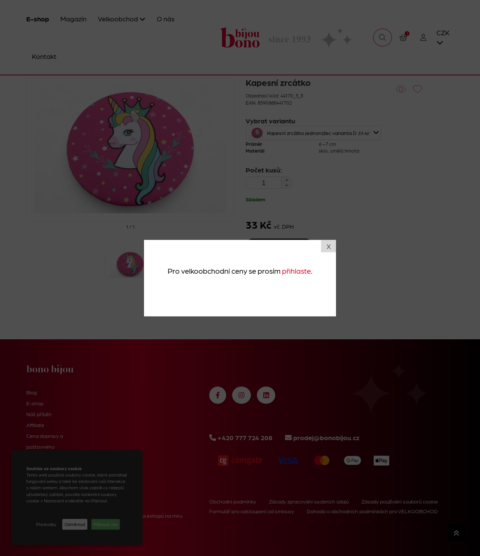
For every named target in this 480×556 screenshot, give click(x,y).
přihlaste (296, 270)
